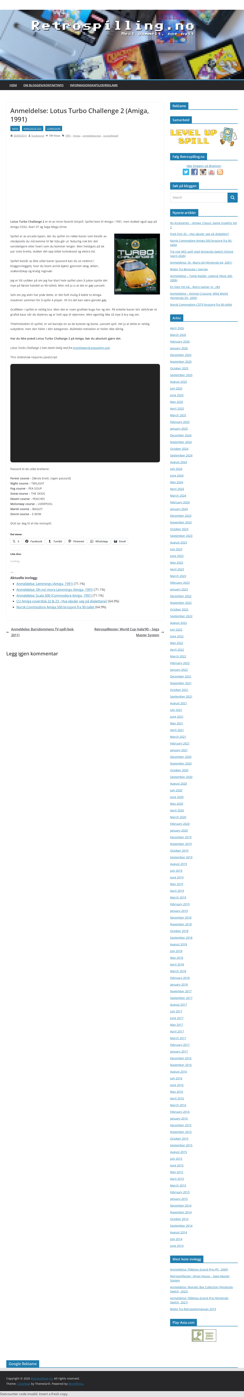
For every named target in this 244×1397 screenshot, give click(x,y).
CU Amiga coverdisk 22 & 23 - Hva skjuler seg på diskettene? (61, 601)
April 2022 (177, 650)
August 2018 (178, 944)
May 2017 (176, 1025)
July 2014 (176, 1239)
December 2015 (180, 1125)
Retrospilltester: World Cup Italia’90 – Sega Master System (129, 632)
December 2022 (180, 596)
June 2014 (177, 1246)
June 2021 (177, 716)
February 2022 (180, 663)
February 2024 (180, 502)
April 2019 (177, 891)
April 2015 (177, 1179)
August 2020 (178, 783)
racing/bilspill (110, 135)
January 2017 (179, 1051)
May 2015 (176, 1172)
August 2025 (178, 382)
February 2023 (180, 583)
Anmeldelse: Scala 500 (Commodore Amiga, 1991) (54, 595)
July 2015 (176, 1159)
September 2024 (181, 455)
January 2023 (179, 589)
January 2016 (179, 1118)
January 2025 (179, 428)
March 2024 (178, 495)
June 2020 (177, 797)
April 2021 (177, 730)
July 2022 (176, 629)
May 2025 (176, 402)
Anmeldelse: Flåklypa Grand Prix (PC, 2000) (199, 1269)
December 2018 (180, 917)
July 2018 (176, 951)
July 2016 (176, 1078)
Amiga (15, 128)
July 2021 (176, 710)
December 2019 (180, 837)
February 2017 (180, 1045)
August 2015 (178, 1152)
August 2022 (178, 623)
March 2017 (178, 1038)
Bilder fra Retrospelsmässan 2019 (193, 1309)
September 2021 (181, 696)
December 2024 (180, 435)
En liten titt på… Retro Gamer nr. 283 (195, 287)
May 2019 (176, 884)
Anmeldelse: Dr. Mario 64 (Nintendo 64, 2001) (201, 262)
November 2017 (181, 991)
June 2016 (177, 1085)
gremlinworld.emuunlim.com (91, 348)
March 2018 (178, 971)
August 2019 (178, 864)
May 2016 (176, 1092)
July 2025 (176, 388)
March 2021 (178, 737)
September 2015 (181, 1145)
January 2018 (179, 984)
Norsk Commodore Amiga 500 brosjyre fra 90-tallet (55, 607)
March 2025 (178, 415)
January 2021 (179, 750)
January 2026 (179, 348)
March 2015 (178, 1185)
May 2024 (176, 482)
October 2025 (179, 368)
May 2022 (176, 643)
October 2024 (179, 449)
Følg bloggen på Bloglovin (204, 166)
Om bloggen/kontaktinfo (43, 85)
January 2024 (179, 509)
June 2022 (177, 636)
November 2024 (181, 442)
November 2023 (181, 522)
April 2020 (177, 810)
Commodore (53, 128)
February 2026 (180, 341)
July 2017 (176, 1011)
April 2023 (177, 569)
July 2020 (176, 790)
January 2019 (179, 911)
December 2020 (180, 757)
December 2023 (180, 516)
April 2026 (177, 328)
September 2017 (181, 998)
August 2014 (178, 1232)
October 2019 (179, 850)
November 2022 (181, 603)
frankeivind (37, 135)
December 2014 (180, 1205)
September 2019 (181, 857)
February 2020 (180, 824)
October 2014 (179, 1219)
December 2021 (180, 676)
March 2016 (178, 1105)
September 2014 (181, 1226)
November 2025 (181, 362)
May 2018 (176, 958)
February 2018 (180, 978)
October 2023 (179, 529)
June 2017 (177, 1018)
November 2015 (181, 1132)
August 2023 (178, 542)
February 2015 (180, 1192)
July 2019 (176, 871)
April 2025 (177, 408)
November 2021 (181, 683)
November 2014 (181, 1212)
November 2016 (181, 1065)
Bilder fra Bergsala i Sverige (189, 269)
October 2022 (179, 609)
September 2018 (181, 938)
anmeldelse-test (33, 128)
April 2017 (177, 1031)
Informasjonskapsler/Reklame (94, 85)
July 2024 (176, 469)
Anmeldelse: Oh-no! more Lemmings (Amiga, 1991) (54, 589)
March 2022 (178, 656)
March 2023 (178, 576)
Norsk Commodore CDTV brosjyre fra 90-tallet (201, 304)
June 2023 (177, 556)
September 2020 (181, 777)
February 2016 (180, 1112)
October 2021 (179, 690)
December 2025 (180, 355)
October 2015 (179, 1138)
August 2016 (178, 1071)
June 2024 (177, 475)
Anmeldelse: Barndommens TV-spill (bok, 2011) (40, 632)
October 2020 (179, 770)
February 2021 (180, 743)
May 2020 (176, 804)
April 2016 (177, 1098)
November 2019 (181, 844)
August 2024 (178, 462)
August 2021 (178, 703)
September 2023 (181, 536)
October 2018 (179, 931)
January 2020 (179, 830)
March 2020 (178, 817)
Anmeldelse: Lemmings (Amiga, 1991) (44, 583)
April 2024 (177, 489)
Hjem (13, 85)
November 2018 (181, 924)
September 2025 (181, 375)
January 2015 (179, 1199)
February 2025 (180, 422)
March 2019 (178, 897)
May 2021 (176, 723)
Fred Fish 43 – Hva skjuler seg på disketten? (199, 234)
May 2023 (176, 562)
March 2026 (178, 335)
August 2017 (178, 1004)
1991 (68, 135)
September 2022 (181, 616)
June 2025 (177, 395)
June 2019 (177, 877)
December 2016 (180, 1058)
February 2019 (180, 904)
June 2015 (177, 1165)
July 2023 (176, 549)
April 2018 (177, 964)
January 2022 (179, 670)
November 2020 (181, 763)
